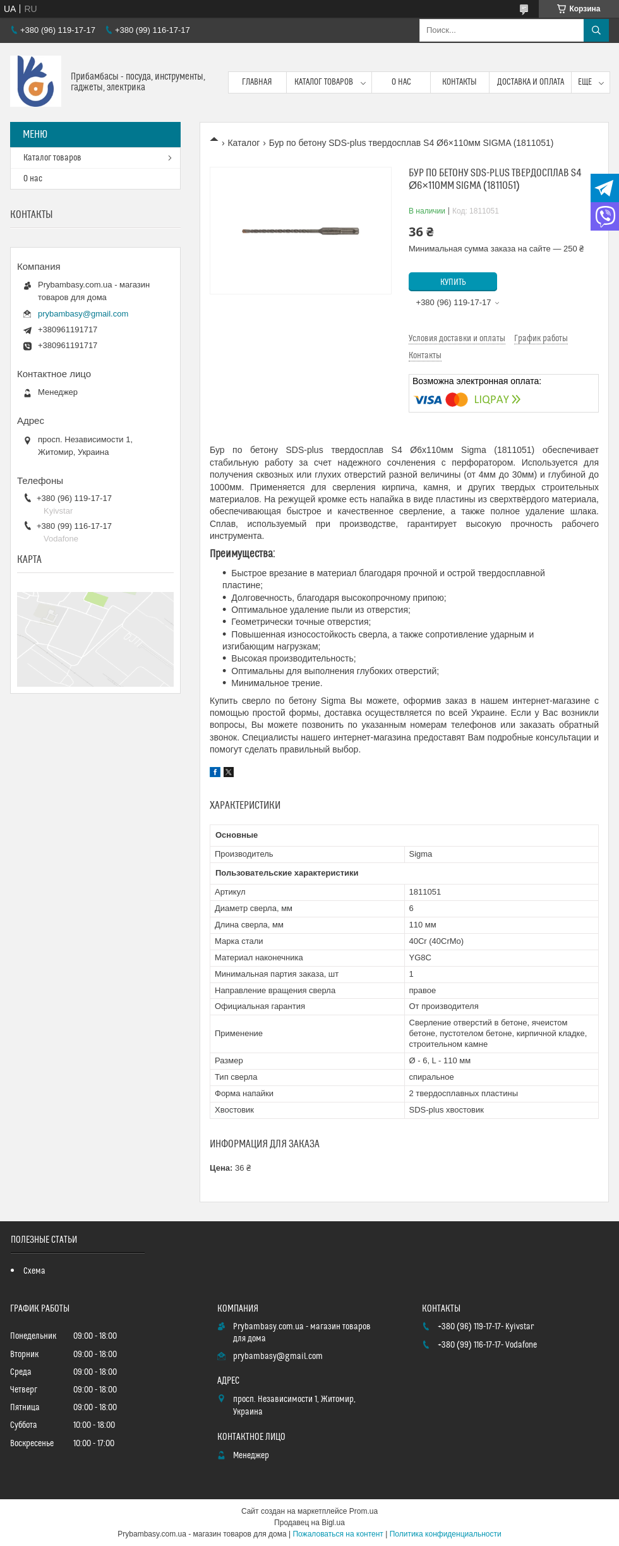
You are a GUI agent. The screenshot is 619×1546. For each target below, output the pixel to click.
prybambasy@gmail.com (83, 313)
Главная (257, 82)
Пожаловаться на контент (337, 1534)
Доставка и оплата (530, 82)
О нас (401, 82)
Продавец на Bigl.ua (309, 1522)
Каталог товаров (323, 82)
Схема (34, 1271)
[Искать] (596, 30)
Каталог (243, 143)
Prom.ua (363, 1511)
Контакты (459, 82)
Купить (453, 282)
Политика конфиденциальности (446, 1534)
